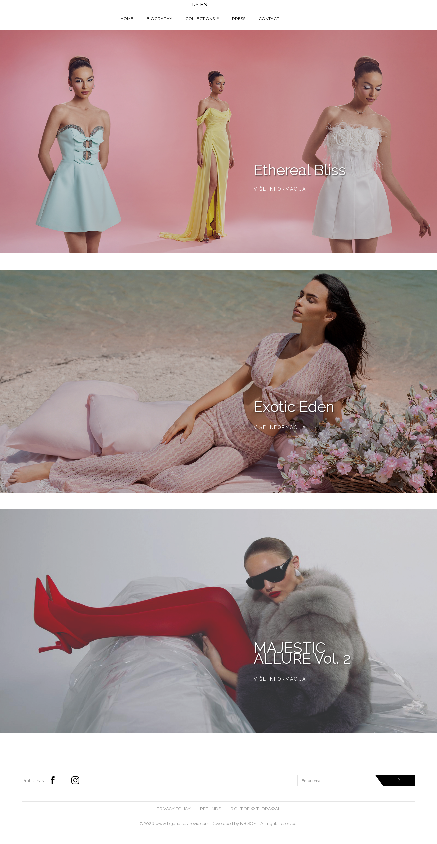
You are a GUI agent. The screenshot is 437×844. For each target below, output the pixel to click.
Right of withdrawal (255, 808)
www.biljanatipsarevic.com (182, 823)
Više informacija (279, 189)
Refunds (210, 808)
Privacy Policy (174, 808)
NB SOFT (249, 823)
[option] (218, 141)
